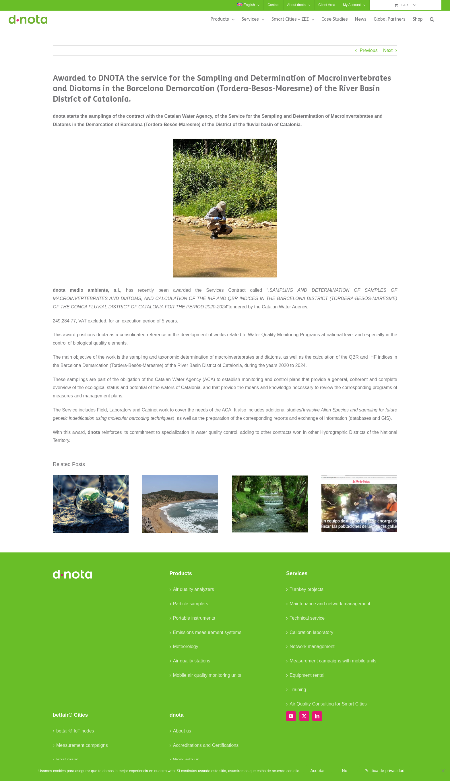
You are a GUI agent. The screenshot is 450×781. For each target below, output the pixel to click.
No (344, 770)
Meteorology (185, 646)
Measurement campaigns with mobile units (333, 660)
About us (182, 730)
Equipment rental (307, 675)
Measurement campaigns (82, 745)
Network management (312, 646)
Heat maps (67, 759)
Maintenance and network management (330, 603)
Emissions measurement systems (207, 632)
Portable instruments (194, 618)
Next (388, 50)
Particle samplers (190, 603)
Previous (368, 50)
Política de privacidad (384, 770)
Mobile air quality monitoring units (207, 675)
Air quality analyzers (193, 589)
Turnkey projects (306, 589)
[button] (432, 19)
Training (298, 689)
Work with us (186, 759)
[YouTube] (291, 716)
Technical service (307, 618)
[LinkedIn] (317, 716)
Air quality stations (191, 660)
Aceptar (317, 770)
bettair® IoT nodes (75, 730)
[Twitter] (304, 716)
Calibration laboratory (311, 632)
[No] (443, 771)
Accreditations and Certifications (206, 745)
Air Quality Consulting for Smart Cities (328, 703)
